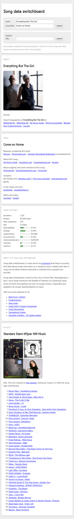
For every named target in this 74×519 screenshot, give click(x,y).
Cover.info (42, 170)
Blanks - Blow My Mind (19, 509)
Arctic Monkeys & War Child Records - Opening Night (32, 412)
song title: (10, 25)
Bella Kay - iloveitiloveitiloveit (22, 427)
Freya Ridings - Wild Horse (20, 439)
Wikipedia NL (9, 123)
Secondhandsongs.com (26, 170)
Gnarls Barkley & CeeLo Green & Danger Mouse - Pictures (34, 500)
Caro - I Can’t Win (16, 494)
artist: (7, 21)
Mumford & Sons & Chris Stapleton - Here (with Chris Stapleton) (37, 409)
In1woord (46, 263)
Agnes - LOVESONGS (18, 467)
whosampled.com (59, 178)
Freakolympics (15, 300)
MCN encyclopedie (53, 123)
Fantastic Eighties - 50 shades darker (25, 315)
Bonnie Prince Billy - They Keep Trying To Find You (31, 449)
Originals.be (8, 170)
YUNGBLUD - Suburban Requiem (23, 415)
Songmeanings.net (42, 162)
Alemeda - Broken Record (20, 497)
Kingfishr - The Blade (18, 488)
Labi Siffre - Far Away (18, 470)
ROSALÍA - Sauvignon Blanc (21, 430)
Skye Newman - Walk (18, 442)
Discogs (6, 154)
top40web (8, 190)
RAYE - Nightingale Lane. (20, 394)
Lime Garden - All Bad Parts (21, 445)
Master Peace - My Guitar (19, 433)
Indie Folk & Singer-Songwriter (23, 306)
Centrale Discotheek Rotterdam (41, 154)
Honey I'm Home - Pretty (19, 479)
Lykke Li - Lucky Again (18, 476)
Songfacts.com (25, 162)
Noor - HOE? (14, 424)
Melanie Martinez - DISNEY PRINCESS (25, 485)
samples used (24, 178)
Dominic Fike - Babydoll (19, 452)
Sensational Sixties (17, 312)
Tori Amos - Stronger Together (22, 506)
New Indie (13, 303)
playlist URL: (8, 37)
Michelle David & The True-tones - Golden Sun (29, 482)
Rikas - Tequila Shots (18, 464)
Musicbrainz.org (19, 154)
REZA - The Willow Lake (19, 455)
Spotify (16, 198)
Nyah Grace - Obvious (18, 491)
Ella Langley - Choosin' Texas (21, 418)
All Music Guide (37, 123)
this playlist (31, 382)
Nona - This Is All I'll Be (19, 400)
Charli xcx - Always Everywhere (22, 461)
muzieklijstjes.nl (21, 190)
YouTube (7, 198)
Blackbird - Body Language (20, 436)
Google (26, 126)
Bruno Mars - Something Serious (23, 391)
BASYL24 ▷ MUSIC (17, 297)
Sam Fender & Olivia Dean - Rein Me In (26, 397)
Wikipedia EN (23, 123)
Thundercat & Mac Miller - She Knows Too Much (30, 458)
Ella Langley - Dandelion (19, 421)
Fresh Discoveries (16, 309)
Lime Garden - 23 (16, 403)
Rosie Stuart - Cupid (17, 406)
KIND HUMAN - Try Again (19, 473)
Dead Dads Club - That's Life (21, 503)
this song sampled (41, 178)
